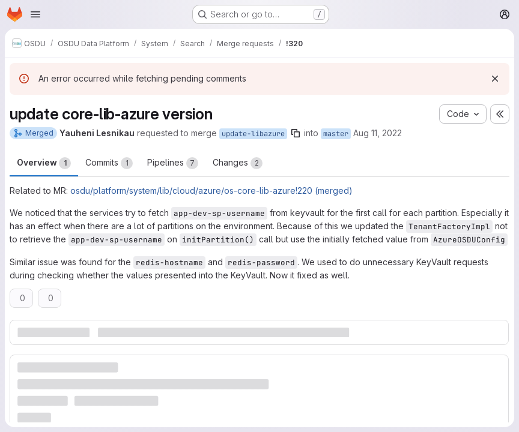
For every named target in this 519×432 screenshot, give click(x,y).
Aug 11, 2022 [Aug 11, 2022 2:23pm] (377, 133)
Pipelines (172, 163)
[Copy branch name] (295, 133)
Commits (109, 163)
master (335, 134)
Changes (238, 163)
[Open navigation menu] (35, 14)
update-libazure (253, 134)
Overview (44, 163)
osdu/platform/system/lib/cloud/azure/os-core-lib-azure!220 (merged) (211, 190)
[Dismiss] (495, 78)
